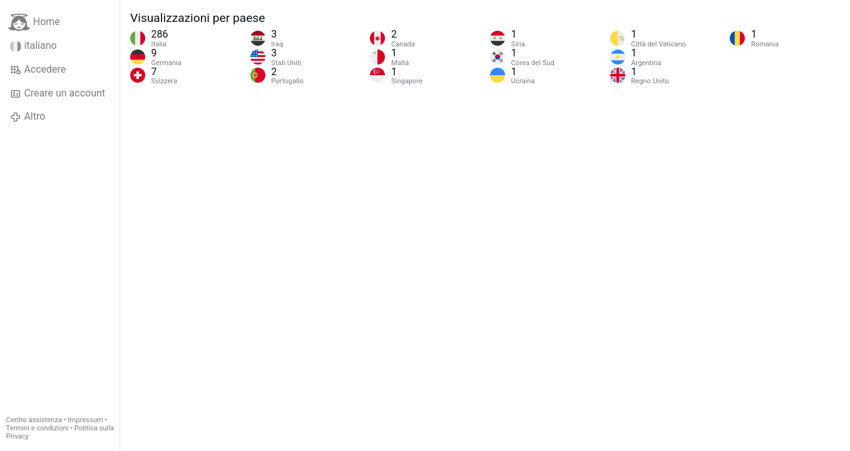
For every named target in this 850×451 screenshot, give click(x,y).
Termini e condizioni (37, 428)
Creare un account (57, 93)
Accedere (38, 69)
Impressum (85, 420)
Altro (27, 116)
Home (34, 22)
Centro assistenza (34, 420)
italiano (33, 45)
